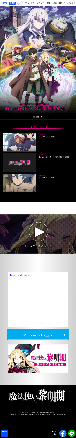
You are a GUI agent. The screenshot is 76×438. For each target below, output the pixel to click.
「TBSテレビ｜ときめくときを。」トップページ (4, 3)
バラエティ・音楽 (43, 3)
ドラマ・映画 (29, 3)
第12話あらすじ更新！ (47, 137)
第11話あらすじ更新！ (47, 177)
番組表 (12, 3)
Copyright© (12, 414)
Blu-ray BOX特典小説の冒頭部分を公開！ (54, 157)
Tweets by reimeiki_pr (20, 275)
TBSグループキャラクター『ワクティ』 (20, 3)
